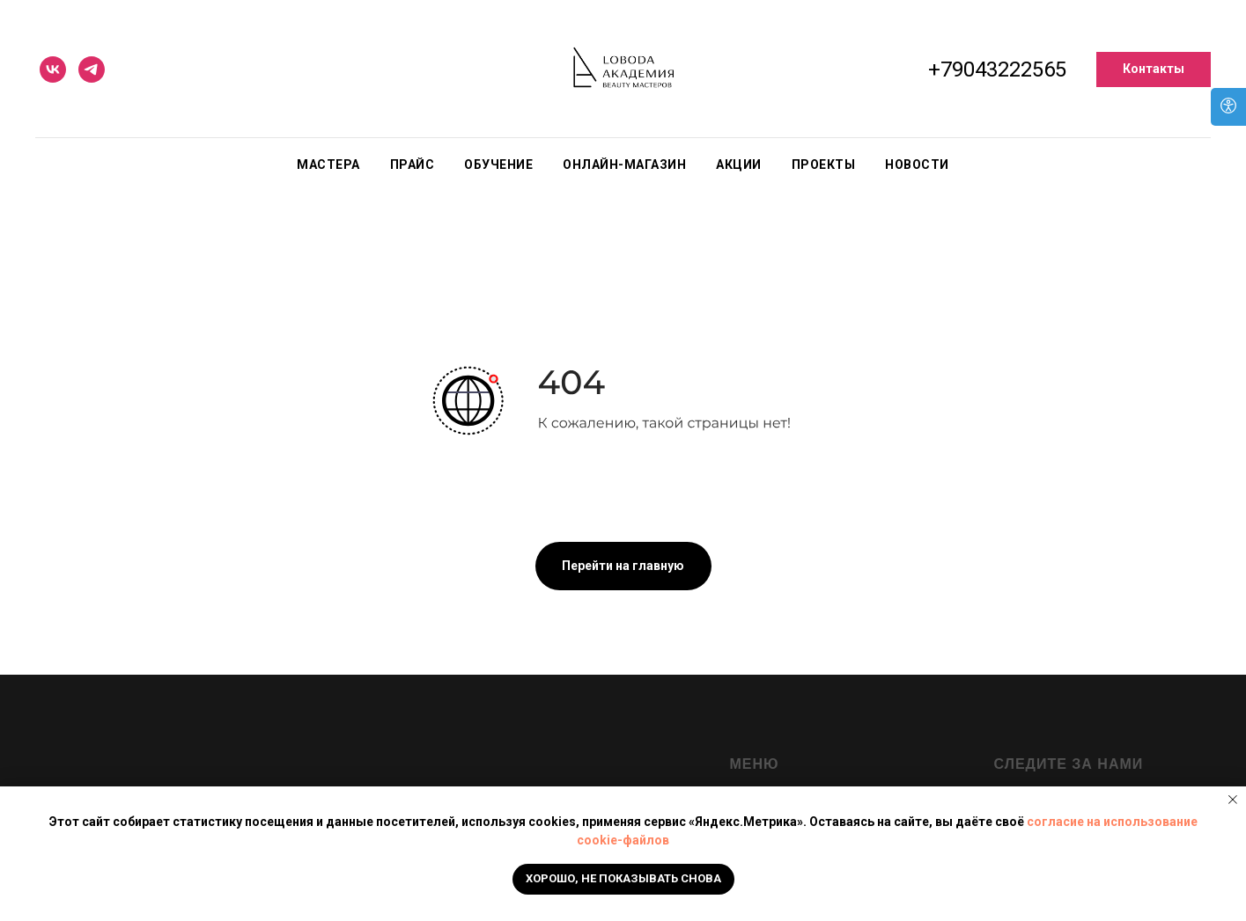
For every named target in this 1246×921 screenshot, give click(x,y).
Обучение (498, 164)
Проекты (824, 164)
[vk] (53, 69)
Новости (917, 164)
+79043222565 (997, 69)
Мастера (328, 164)
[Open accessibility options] (1228, 107)
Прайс (412, 164)
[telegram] (91, 69)
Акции (739, 164)
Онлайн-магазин (624, 164)
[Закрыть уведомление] (1233, 799)
